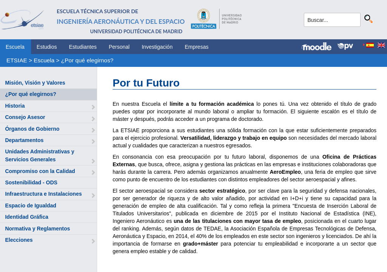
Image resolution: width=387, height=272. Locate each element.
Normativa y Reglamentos (37, 229)
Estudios (47, 47)
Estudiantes (83, 47)
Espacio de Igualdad (30, 205)
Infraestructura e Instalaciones (43, 194)
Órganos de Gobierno (32, 129)
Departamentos (24, 140)
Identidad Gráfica (26, 217)
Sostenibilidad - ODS (31, 182)
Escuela (15, 47)
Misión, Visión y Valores (35, 83)
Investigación (157, 47)
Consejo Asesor (25, 117)
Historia (15, 106)
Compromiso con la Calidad (40, 171)
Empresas (197, 47)
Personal (119, 47)
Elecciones (19, 240)
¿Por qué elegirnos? (87, 60)
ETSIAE (16, 60)
